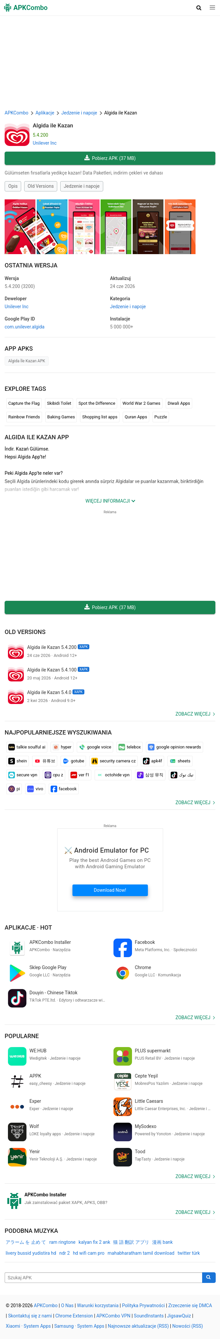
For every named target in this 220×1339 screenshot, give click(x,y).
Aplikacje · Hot (28, 927)
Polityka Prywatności (143, 1305)
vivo (35, 789)
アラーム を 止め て (26, 1242)
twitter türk (189, 1253)
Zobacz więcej (192, 714)
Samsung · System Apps (79, 1326)
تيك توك (182, 775)
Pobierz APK (110, 158)
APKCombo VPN (113, 1315)
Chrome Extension (74, 1315)
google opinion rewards (174, 747)
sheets (180, 761)
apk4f (152, 761)
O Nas (67, 1305)
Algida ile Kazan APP (37, 437)
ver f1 (80, 775)
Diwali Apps (179, 403)
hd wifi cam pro (88, 1253)
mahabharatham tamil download (141, 1253)
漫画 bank (162, 1242)
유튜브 (44, 761)
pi (14, 789)
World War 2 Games (141, 403)
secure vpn (22, 775)
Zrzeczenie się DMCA (190, 1305)
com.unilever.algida (24, 326)
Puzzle (160, 416)
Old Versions (41, 186)
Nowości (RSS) (187, 1326)
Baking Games (61, 416)
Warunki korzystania (98, 1305)
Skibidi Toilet (59, 403)
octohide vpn (113, 775)
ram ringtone (62, 1242)
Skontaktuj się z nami (30, 1315)
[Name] (103, 1277)
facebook (64, 789)
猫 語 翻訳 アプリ (131, 1242)
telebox (129, 747)
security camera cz (113, 761)
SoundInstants (149, 1315)
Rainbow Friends (24, 416)
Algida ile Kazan (53, 125)
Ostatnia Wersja (31, 265)
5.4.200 (20, 286)
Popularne (22, 1035)
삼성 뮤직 (150, 775)
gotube (73, 761)
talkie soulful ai (26, 747)
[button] (199, 7)
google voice (95, 747)
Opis (13, 186)
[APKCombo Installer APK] (110, 1198)
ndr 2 (64, 1253)
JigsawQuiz (179, 1315)
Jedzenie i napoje (82, 186)
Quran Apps (136, 416)
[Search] (209, 1277)
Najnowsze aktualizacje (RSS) (138, 1326)
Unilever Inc (45, 143)
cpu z (54, 775)
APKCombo (16, 112)
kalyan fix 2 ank (94, 1242)
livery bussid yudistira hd (31, 1253)
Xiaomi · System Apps (28, 1326)
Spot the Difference (96, 403)
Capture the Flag (24, 403)
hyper (62, 747)
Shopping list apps (99, 416)
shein (17, 761)
